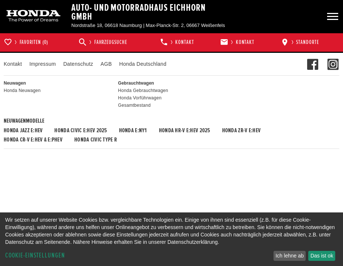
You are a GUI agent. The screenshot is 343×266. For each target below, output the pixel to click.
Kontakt (13, 64)
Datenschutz (78, 64)
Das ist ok (321, 256)
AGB (106, 64)
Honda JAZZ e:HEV (23, 130)
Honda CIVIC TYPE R (95, 140)
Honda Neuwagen (22, 90)
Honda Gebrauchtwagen (143, 90)
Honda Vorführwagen (140, 97)
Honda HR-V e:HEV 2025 (184, 130)
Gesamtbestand (134, 105)
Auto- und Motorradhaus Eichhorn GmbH (138, 12)
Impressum (42, 64)
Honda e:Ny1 (133, 130)
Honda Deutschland (143, 64)
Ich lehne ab (289, 256)
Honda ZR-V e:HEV (241, 130)
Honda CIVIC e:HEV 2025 (80, 130)
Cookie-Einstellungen (35, 255)
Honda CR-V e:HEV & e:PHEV (33, 140)
